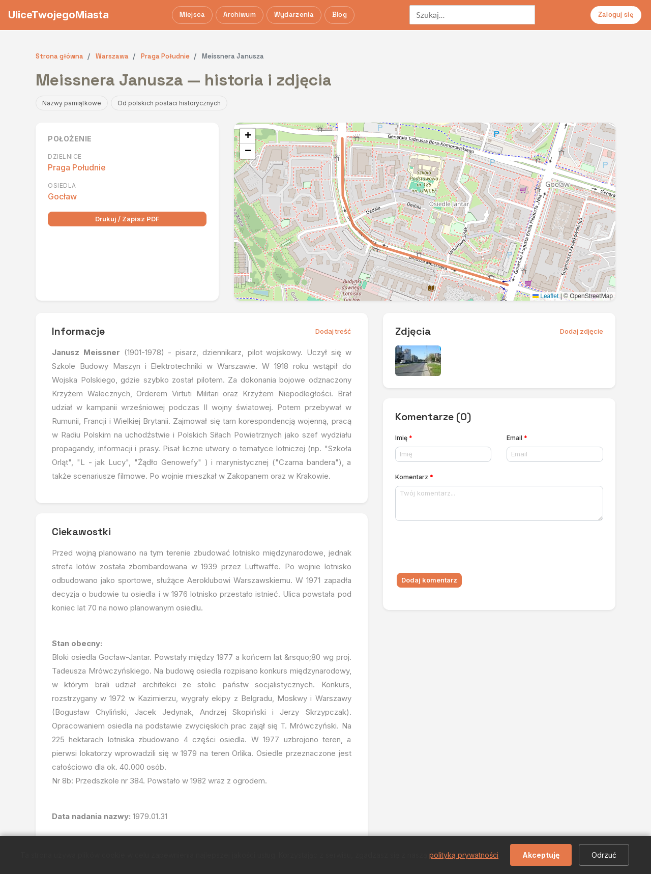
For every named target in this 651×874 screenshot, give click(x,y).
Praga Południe (77, 167)
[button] (247, 136)
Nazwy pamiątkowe (71, 103)
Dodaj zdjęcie (581, 331)
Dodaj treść (333, 331)
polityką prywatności (463, 855)
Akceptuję (540, 855)
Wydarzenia (294, 14)
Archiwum (239, 14)
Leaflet (545, 296)
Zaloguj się (616, 14)
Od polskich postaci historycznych (169, 103)
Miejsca (192, 14)
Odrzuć (603, 855)
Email (517, 438)
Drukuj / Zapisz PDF (127, 219)
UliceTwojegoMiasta (58, 15)
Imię (403, 438)
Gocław (62, 196)
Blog (339, 14)
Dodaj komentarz (429, 580)
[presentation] (472, 549)
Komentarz (414, 477)
